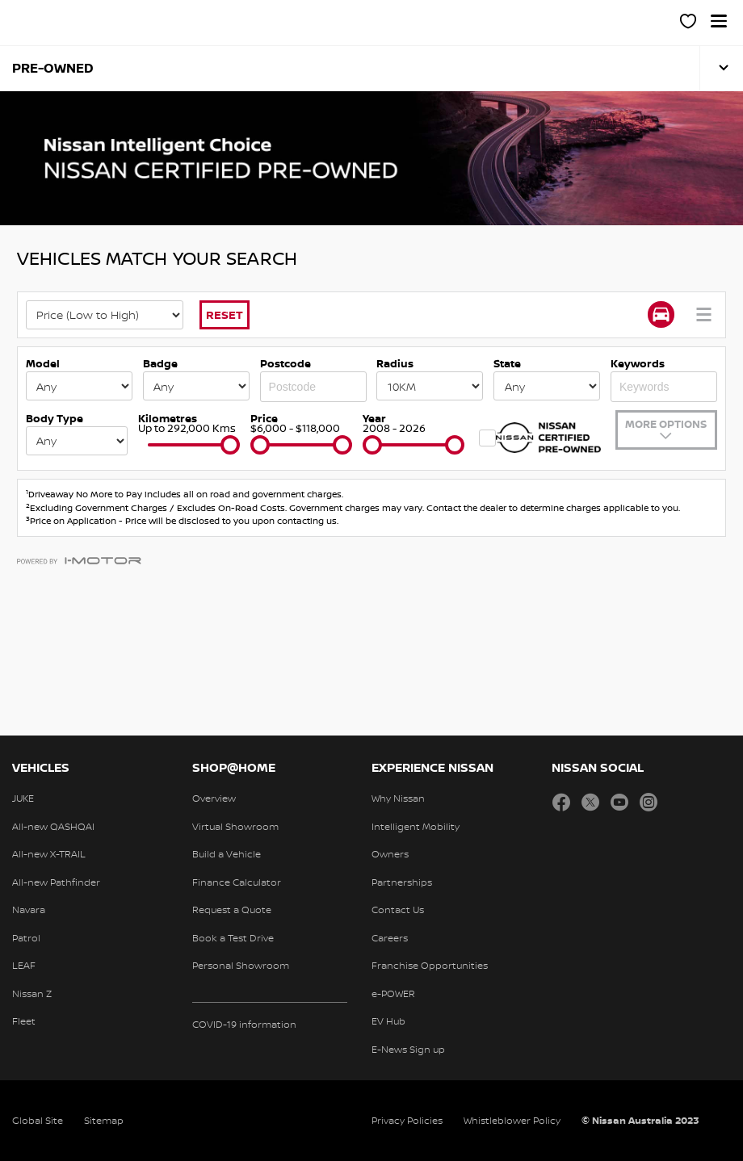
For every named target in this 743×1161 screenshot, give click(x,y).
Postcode (285, 363)
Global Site (37, 1120)
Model (43, 363)
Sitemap (104, 1120)
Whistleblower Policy (512, 1120)
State (507, 363)
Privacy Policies (407, 1120)
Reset (224, 314)
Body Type (54, 418)
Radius (394, 363)
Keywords (638, 363)
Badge (160, 363)
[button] (719, 21)
